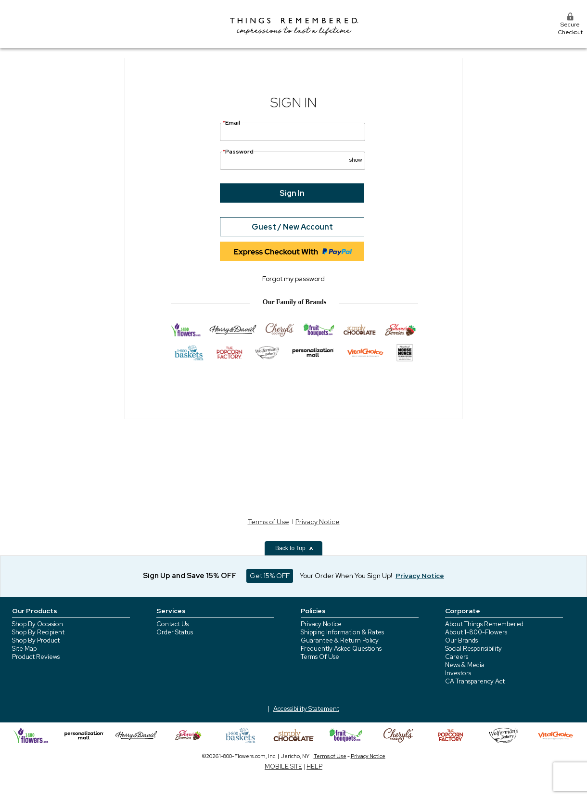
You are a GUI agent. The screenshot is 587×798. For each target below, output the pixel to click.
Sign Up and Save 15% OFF (190, 575)
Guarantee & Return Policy (340, 640)
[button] (355, 156)
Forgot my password (293, 278)
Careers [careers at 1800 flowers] (456, 657)
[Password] (292, 161)
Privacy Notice (317, 521)
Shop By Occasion (37, 624)
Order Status (174, 632)
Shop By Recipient (38, 632)
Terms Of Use (320, 657)
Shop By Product (36, 640)
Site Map (24, 648)
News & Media (465, 665)
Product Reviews (36, 657)
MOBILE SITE (283, 766)
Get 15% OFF (270, 575)
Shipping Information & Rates (342, 632)
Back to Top (294, 548)
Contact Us (172, 624)
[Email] (292, 132)
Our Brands (461, 640)
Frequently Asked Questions (341, 648)
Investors (458, 673)
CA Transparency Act (475, 681)
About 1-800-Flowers (476, 632)
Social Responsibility (473, 648)
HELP (314, 766)
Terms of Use (268, 521)
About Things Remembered (484, 624)
